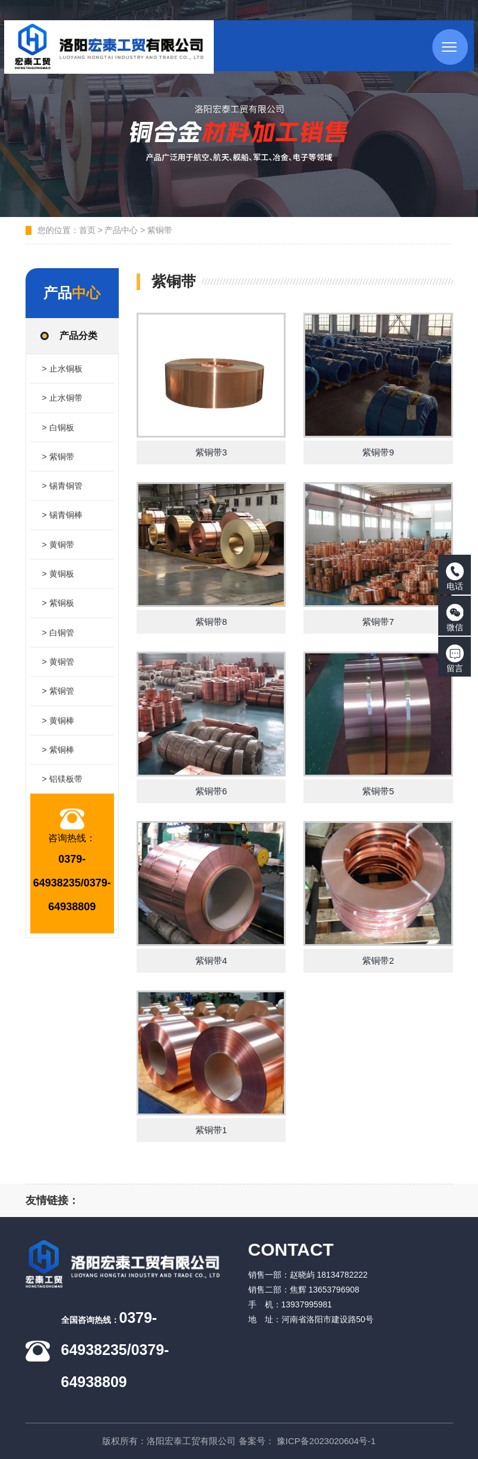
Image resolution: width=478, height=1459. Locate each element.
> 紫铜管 (58, 703)
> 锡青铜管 (62, 490)
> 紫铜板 (58, 612)
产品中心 (121, 230)
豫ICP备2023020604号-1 (326, 1441)
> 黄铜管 (58, 672)
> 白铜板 (58, 430)
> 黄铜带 (58, 551)
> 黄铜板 (58, 581)
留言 (455, 658)
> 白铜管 (58, 642)
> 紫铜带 (58, 460)
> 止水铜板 (62, 369)
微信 (455, 617)
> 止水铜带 (62, 399)
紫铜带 (159, 230)
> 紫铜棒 (58, 763)
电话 (455, 576)
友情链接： (52, 1200)
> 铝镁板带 (62, 793)
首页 (87, 230)
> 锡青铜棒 (62, 521)
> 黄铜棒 (58, 733)
